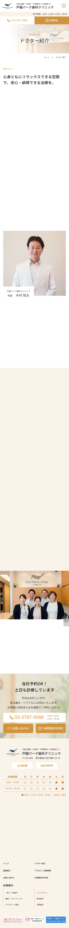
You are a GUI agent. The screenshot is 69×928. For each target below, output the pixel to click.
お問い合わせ (10, 904)
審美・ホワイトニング (17, 925)
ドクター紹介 (41, 888)
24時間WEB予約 (43, 904)
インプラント (44, 919)
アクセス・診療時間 (45, 896)
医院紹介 (8, 896)
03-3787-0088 (17, 20)
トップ (7, 888)
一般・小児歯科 (13, 919)
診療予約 (52, 20)
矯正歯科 (41, 925)
